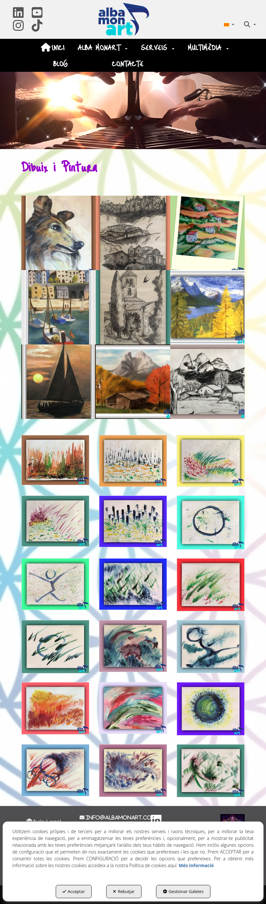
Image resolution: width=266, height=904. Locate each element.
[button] (18, 15)
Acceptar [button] (73, 891)
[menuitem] (229, 24)
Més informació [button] (196, 865)
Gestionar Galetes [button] (183, 891)
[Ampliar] (58, 233)
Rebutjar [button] (124, 891)
